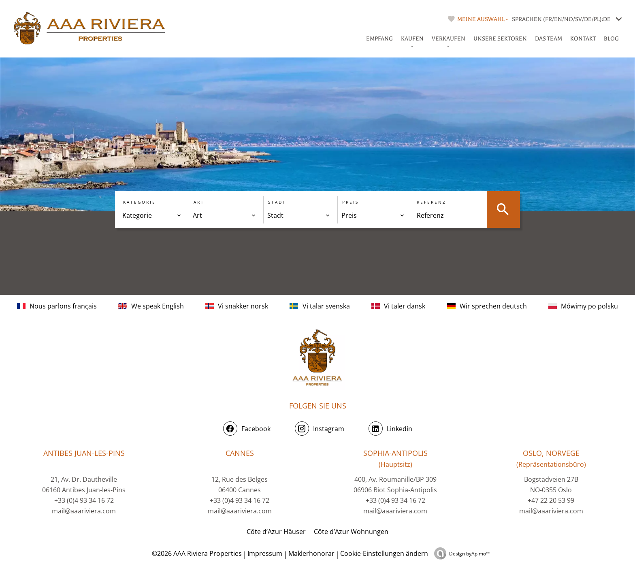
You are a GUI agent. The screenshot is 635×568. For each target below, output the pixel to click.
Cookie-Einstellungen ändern (384, 553)
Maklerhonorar (311, 553)
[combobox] (152, 215)
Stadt (277, 202)
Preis (350, 202)
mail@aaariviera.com (84, 510)
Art (199, 202)
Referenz (431, 202)
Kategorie (139, 202)
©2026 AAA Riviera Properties (196, 553)
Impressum (264, 553)
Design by (469, 554)
